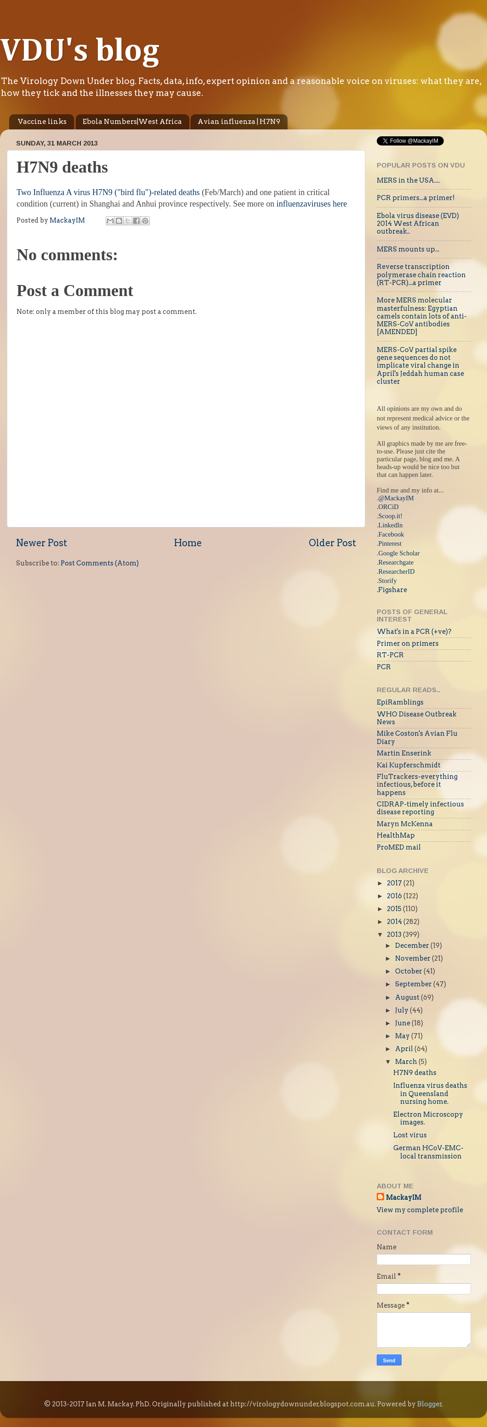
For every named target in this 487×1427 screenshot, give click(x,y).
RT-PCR (390, 655)
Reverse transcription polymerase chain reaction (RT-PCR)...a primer (421, 275)
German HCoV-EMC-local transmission (428, 1152)
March (407, 1062)
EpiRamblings (400, 702)
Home (188, 542)
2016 (395, 896)
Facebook (391, 534)
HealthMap (396, 835)
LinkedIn (391, 525)
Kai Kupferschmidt (409, 765)
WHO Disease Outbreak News (417, 718)
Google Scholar (399, 553)
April (404, 1049)
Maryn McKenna (405, 824)
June (403, 1023)
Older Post (332, 542)
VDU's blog (79, 52)
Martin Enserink (404, 753)
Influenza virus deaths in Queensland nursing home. (430, 1093)
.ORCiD (388, 506)
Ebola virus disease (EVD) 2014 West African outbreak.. (418, 224)
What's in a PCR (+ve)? (414, 631)
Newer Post (41, 542)
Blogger (429, 1404)
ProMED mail (399, 847)
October (409, 971)
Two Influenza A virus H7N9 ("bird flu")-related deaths (109, 192)
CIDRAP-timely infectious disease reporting (420, 808)
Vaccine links (42, 122)
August (408, 997)
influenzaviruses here (312, 203)
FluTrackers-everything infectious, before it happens (417, 784)
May (403, 1036)
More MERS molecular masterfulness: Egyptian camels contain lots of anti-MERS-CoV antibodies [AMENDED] (422, 316)
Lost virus (410, 1135)
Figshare (392, 590)
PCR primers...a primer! (416, 198)
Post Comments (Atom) (100, 563)
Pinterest (390, 543)
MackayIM (403, 1197)
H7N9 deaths (414, 1073)
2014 (395, 922)
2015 (395, 909)
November (413, 958)
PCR (384, 667)
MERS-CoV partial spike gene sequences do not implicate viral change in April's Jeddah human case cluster (420, 366)
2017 (395, 883)
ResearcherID (397, 571)
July (402, 1010)
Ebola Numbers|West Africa (132, 122)
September (414, 984)
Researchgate (396, 562)
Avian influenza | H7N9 (239, 122)
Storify (388, 580)
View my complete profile (420, 1210)
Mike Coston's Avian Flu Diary (417, 737)
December (412, 945)
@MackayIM (396, 498)
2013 (395, 934)
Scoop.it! (390, 516)
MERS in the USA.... (408, 180)
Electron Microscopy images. (428, 1118)
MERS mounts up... (408, 249)
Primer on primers (408, 643)
